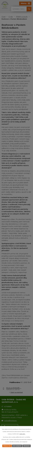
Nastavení (27, 445)
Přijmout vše (7, 445)
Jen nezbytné (17, 445)
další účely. (22, 434)
